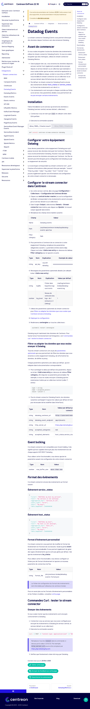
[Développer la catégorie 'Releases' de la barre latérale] (23, 173)
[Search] (76, 4)
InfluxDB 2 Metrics (10, 108)
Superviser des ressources (7, 25)
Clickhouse (8, 86)
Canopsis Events (10, 82)
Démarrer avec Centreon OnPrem (11, 12)
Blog (57, 698)
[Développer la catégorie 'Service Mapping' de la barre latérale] (23, 46)
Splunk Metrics (9, 143)
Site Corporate (38, 698)
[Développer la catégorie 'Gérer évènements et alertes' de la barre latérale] (23, 30)
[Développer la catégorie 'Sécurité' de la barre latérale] (23, 176)
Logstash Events (10, 115)
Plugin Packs (7, 67)
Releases (5, 173)
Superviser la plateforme (11, 169)
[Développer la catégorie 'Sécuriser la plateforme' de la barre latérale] (23, 20)
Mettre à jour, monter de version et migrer (10, 62)
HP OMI (6, 104)
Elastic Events (9, 97)
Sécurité (5, 177)
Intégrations (6, 71)
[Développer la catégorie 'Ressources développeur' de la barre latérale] (23, 165)
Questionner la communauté (40, 677)
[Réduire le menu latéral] (13, 691)
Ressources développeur (11, 165)
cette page (56, 594)
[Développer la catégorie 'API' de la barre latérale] (23, 162)
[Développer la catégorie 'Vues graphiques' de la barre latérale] (23, 50)
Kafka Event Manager (12, 112)
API (3, 162)
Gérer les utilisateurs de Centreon (10, 36)
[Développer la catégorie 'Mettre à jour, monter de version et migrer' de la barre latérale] (23, 62)
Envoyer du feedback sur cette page (43, 671)
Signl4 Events (9, 136)
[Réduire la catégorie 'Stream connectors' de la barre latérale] (23, 74)
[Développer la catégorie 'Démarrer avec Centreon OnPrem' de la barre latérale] (23, 11)
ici (58, 87)
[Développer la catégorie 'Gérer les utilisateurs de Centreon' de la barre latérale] (23, 36)
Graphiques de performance (7, 42)
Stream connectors (10, 74)
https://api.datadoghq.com (65, 425)
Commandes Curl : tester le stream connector (82, 71)
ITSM (5, 151)
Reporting (5, 54)
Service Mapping (8, 46)
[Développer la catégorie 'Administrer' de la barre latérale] (23, 57)
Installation (6, 16)
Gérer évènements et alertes (10, 30)
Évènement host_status (81, 58)
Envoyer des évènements (82, 76)
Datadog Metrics (10, 93)
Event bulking (81, 45)
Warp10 (6, 147)
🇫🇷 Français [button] (51, 4)
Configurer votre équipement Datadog (82, 21)
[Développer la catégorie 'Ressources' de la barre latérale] (23, 180)
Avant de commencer (80, 12)
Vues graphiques (8, 50)
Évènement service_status (82, 53)
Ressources (6, 180)
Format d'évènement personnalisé (82, 64)
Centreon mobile (8, 158)
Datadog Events (10, 89)
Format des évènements (80, 49)
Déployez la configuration (40, 318)
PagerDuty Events (10, 123)
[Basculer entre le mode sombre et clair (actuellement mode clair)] (59, 4)
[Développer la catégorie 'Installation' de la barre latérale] (23, 16)
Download (77, 698)
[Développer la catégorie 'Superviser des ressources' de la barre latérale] (23, 25)
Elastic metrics (9, 100)
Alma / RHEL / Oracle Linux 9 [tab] (64, 126)
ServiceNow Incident (11, 132)
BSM (5, 78)
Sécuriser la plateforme (10, 20)
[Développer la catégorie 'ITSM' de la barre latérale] (23, 150)
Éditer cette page (36, 665)
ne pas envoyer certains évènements (44, 95)
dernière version (43, 18)
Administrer (6, 58)
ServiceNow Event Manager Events (14, 127)
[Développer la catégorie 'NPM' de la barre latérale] (23, 154)
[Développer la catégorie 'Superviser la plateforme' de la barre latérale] (23, 169)
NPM (4, 154)
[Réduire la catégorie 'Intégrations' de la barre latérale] (23, 71)
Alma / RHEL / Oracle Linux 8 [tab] (40, 126)
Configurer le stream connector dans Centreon (82, 27)
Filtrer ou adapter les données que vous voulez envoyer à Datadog (82, 37)
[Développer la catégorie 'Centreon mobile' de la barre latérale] (23, 158)
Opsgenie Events (10, 119)
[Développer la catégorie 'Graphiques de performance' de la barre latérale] (23, 42)
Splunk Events (9, 139)
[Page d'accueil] (29, 23)
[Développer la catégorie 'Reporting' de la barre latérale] (23, 54)
